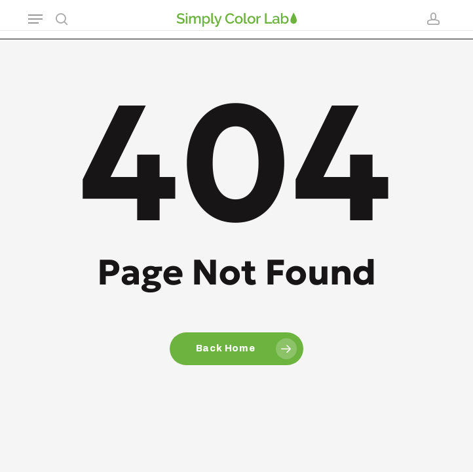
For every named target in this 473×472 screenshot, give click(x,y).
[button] (35, 19)
